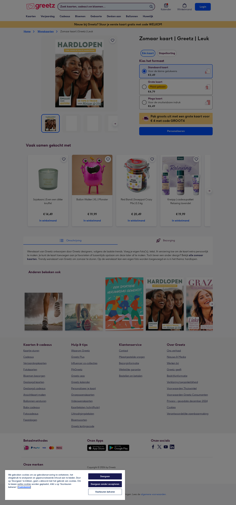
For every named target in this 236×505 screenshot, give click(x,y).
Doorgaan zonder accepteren (105, 484)
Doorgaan (105, 476)
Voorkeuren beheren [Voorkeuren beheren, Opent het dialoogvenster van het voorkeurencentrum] (105, 492)
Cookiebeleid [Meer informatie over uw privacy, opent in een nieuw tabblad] (24, 487)
